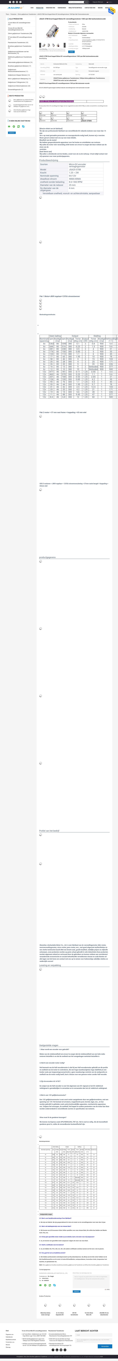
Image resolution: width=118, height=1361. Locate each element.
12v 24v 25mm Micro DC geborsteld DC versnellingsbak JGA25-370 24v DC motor (88, 1314)
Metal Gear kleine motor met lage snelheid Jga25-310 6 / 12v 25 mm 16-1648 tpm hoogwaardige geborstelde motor (45, 1314)
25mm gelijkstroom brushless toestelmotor (52, 1265)
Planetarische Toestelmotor (16, 42)
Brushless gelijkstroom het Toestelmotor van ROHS (76, 1265)
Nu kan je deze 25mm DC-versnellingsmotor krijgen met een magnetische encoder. (58, 106)
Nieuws (100, 8)
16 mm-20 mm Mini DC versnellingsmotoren (15, 29)
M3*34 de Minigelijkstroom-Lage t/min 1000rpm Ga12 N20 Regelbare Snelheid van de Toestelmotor (34, 1340)
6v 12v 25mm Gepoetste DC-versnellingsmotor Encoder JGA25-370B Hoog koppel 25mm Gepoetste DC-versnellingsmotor (60, 1314)
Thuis (7, 14)
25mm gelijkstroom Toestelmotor (27, 14)
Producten (39, 8)
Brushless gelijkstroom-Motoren (18, 66)
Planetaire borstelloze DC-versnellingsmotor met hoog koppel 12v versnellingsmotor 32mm (60, 1345)
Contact (71, 51)
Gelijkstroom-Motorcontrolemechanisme (16, 70)
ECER (101, 1356)
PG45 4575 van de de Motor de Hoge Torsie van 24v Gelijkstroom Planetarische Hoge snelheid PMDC (61, 1340)
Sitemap (8, 1347)
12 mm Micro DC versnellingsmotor (19, 23)
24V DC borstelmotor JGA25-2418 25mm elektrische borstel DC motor (74, 1314)
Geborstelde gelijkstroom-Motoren (19, 62)
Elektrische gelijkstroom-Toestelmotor (20, 57)
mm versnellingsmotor (100, 106)
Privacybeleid (20, 1356)
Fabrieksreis (62, 8)
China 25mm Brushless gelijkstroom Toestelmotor (35, 1356)
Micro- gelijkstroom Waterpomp (18, 79)
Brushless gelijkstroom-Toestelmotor (19, 46)
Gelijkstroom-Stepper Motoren (17, 75)
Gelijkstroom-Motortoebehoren (17, 86)
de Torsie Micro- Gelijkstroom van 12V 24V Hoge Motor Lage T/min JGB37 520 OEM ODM (34, 1335)
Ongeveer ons (50, 8)
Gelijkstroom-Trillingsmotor (16, 82)
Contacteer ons (90, 8)
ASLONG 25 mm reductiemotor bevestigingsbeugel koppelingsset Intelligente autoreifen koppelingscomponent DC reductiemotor (104, 1314)
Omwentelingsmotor (14, 89)
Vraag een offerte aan (98, 2)
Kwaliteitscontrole (75, 8)
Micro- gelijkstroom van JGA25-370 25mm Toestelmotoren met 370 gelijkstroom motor (23, 101)
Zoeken (86, 2)
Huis (32, 8)
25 (94, 106)
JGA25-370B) (81, 106)
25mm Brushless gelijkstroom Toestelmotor (98, 1265)
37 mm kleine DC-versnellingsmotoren (20, 37)
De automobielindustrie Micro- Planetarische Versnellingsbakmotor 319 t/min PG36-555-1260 (60, 1335)
